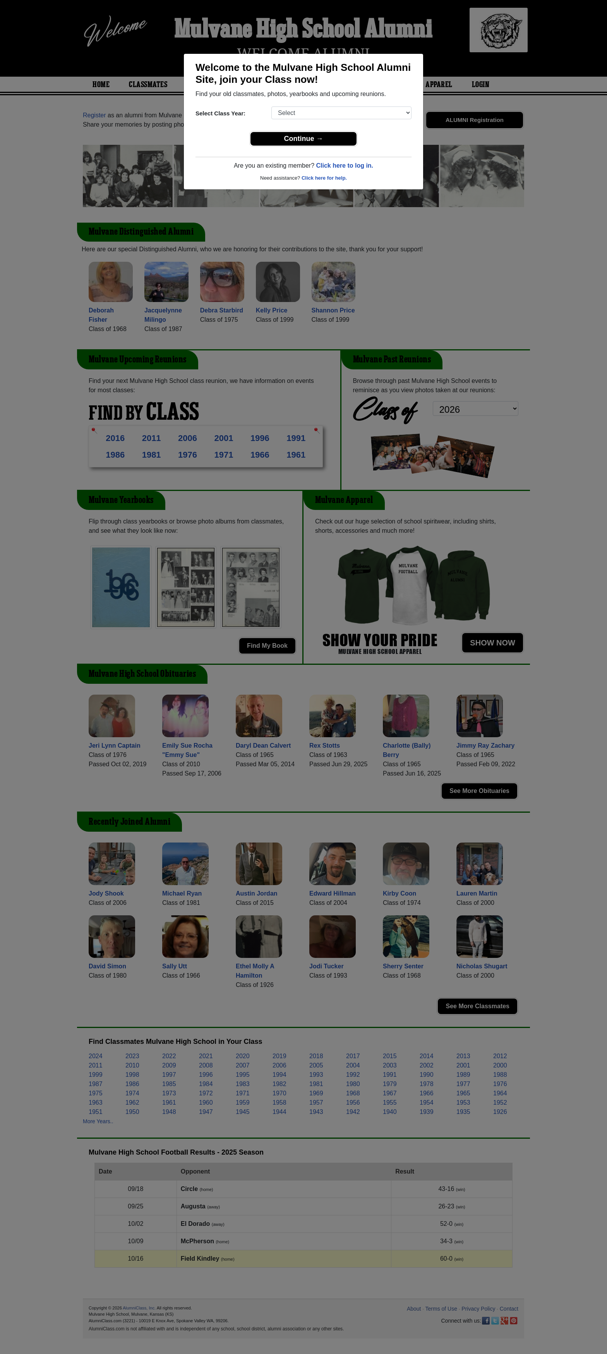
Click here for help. (324, 178)
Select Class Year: (220, 113)
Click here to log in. (344, 165)
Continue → (303, 138)
